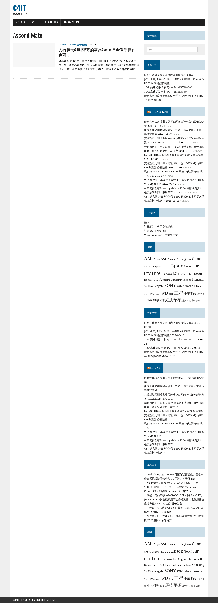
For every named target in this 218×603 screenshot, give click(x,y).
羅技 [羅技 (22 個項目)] (169, 299)
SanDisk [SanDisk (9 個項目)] (148, 286)
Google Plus (51, 22)
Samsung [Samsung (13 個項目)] (198, 279)
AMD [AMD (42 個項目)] (149, 258)
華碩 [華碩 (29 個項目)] (177, 299)
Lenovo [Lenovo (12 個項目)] (167, 274)
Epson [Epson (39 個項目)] (177, 266)
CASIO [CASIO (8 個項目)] (147, 266)
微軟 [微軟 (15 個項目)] (156, 300)
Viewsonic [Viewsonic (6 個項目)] (155, 293)
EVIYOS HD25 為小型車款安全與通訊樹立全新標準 (173, 155)
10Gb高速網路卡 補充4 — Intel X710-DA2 (168, 87)
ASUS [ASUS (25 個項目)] (165, 258)
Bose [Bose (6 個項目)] (189, 259)
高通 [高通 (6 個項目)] (198, 300)
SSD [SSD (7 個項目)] (196, 286)
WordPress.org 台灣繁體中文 (161, 235)
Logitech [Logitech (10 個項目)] (183, 274)
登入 (146, 222)
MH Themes (51, 599)
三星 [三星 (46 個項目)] (179, 293)
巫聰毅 (151, 516)
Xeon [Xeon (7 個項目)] (171, 293)
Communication (67, 44)
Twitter (34, 22)
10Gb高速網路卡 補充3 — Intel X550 (165, 91)
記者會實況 (82, 44)
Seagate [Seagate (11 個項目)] (159, 286)
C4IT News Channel (159, 111)
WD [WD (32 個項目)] (164, 293)
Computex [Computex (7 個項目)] (157, 266)
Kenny (150, 508)
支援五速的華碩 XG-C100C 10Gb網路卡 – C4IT (174, 495)
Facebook (20, 22)
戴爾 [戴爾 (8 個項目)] (162, 300)
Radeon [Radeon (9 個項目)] (187, 279)
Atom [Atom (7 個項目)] (172, 259)
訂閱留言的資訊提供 (156, 230)
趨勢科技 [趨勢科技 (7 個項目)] (186, 300)
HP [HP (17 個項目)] (197, 266)
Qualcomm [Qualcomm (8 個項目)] (176, 279)
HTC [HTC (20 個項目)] (147, 273)
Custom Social (71, 22)
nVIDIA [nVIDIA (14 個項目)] (156, 279)
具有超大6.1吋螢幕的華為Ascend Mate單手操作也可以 (97, 52)
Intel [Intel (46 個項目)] (157, 273)
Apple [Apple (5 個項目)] (157, 259)
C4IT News (155, 368)
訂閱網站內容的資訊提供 (158, 226)
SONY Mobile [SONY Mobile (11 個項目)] (185, 286)
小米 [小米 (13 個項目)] (150, 300)
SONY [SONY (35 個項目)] (170, 285)
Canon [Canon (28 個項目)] (198, 258)
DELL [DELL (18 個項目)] (166, 266)
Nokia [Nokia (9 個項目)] (147, 279)
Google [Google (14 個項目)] (189, 266)
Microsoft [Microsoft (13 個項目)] (195, 274)
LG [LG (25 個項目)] (175, 273)
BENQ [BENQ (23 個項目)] (181, 258)
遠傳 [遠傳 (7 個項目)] (193, 300)
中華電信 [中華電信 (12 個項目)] (190, 293)
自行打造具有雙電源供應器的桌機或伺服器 (169, 75)
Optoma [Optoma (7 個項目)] (166, 279)
